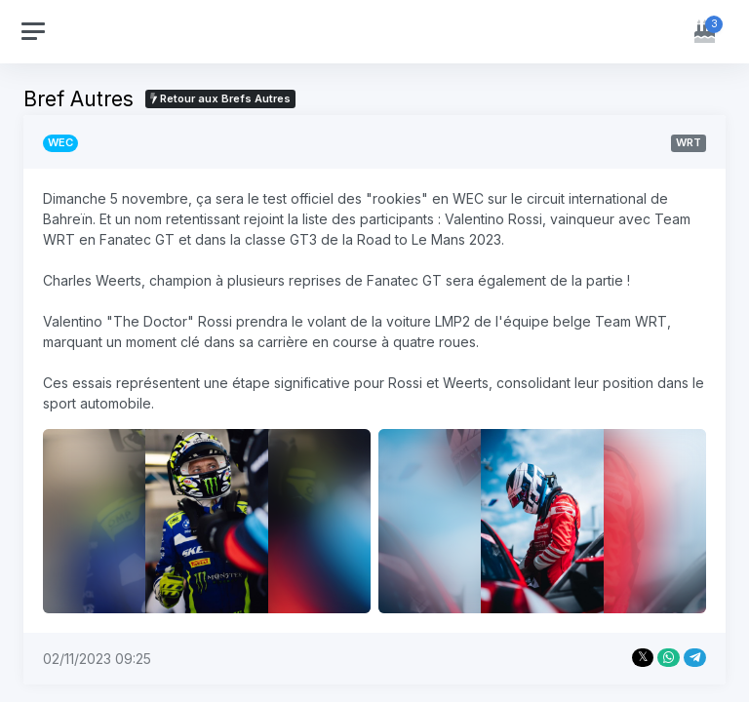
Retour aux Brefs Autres (220, 98)
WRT (688, 142)
